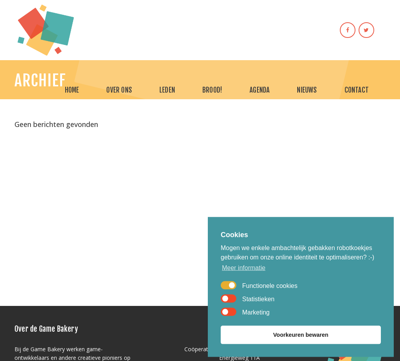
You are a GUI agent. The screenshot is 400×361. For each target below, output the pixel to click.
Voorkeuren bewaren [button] (300, 345)
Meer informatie (243, 278)
